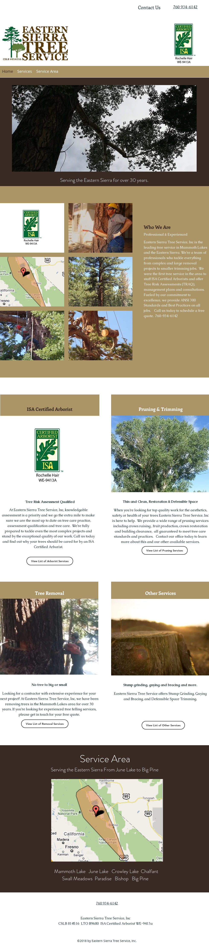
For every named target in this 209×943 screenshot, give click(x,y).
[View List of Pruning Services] (165, 550)
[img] (32, 228)
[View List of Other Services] (163, 725)
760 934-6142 (185, 6)
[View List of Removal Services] (44, 723)
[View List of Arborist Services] (49, 561)
